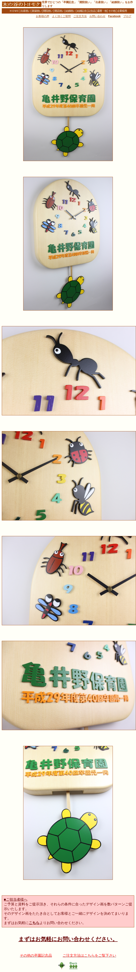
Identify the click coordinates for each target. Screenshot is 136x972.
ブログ (127, 16)
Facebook (114, 16)
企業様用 (122, 10)
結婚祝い (70, 10)
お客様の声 (42, 16)
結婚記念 (82, 10)
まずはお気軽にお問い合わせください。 (68, 939)
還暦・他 (102, 10)
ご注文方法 (80, 16)
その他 (111, 10)
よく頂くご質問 (61, 16)
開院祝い (48, 10)
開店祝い (59, 10)
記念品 (91, 10)
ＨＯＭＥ (14, 10)
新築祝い (37, 10)
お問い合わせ (97, 16)
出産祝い (25, 10)
